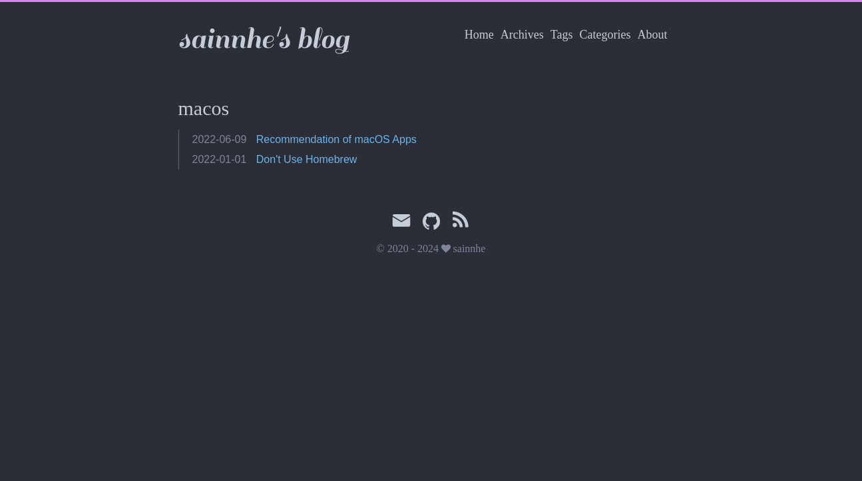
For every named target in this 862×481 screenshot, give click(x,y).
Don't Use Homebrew (306, 159)
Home (479, 34)
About (653, 34)
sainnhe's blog (263, 39)
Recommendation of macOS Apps (336, 139)
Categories (605, 34)
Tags (561, 34)
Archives (522, 34)
